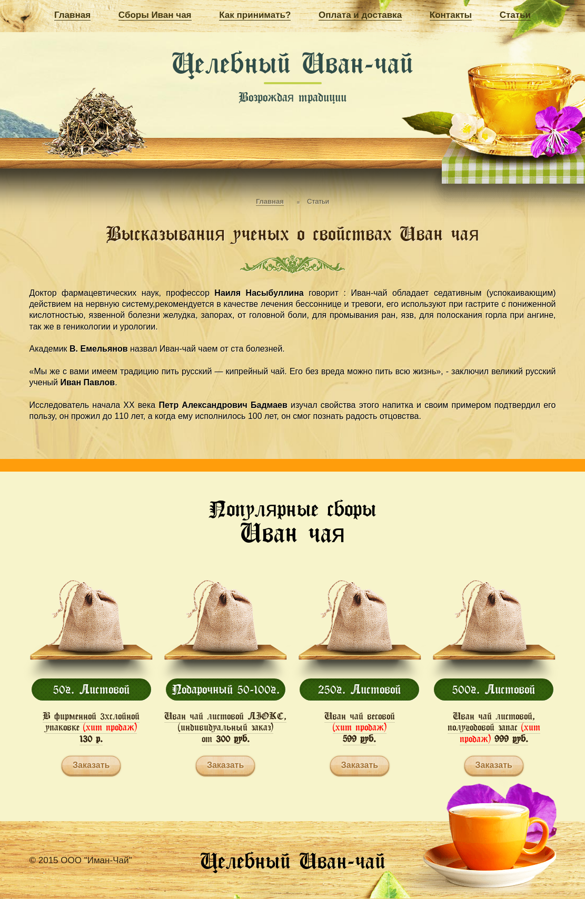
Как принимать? (255, 15)
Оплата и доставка (360, 15)
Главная (72, 15)
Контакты (451, 15)
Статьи (515, 15)
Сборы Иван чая (155, 15)
